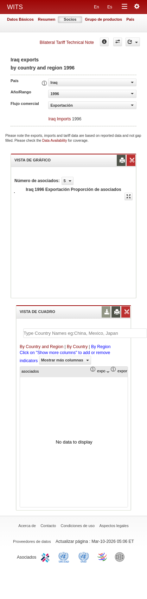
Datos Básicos (20, 19)
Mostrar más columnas (65, 360)
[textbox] (85, 333)
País (130, 19)
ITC (46, 557)
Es (109, 7)
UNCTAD (65, 557)
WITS (15, 7)
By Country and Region (41, 346)
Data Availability (55, 140)
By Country (77, 346)
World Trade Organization (103, 557)
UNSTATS (84, 557)
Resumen (47, 19)
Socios (70, 19)
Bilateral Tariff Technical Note (67, 42)
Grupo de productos (103, 19)
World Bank (121, 557)
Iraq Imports (59, 119)
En (96, 7)
